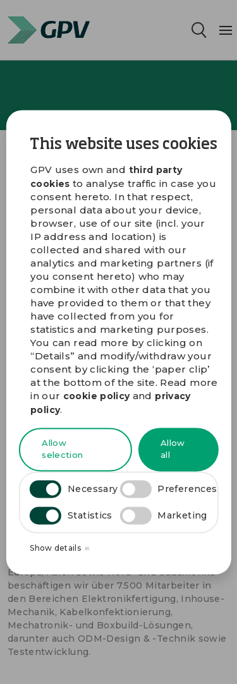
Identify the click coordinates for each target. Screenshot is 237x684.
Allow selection (62, 449)
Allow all (173, 449)
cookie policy (96, 396)
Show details (59, 548)
